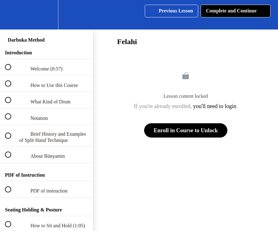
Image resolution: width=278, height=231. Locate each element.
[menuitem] (46, 14)
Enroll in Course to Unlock (186, 130)
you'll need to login (214, 106)
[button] (11, 14)
